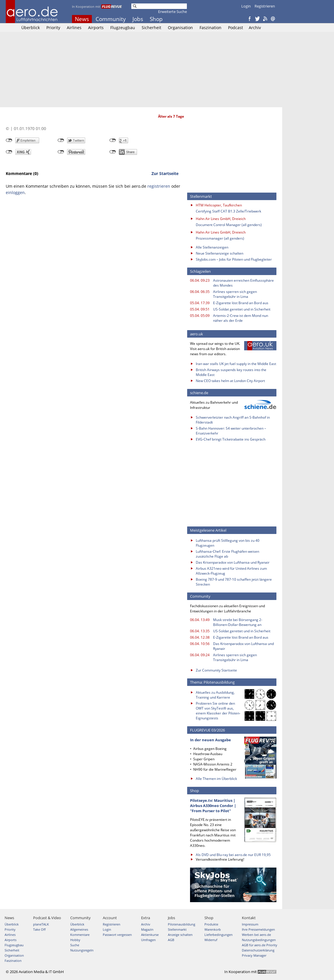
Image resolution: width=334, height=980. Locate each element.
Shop (156, 19)
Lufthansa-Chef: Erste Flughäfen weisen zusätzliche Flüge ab (227, 554)
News (82, 19)
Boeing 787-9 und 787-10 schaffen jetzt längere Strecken (234, 582)
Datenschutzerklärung (258, 950)
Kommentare (80, 934)
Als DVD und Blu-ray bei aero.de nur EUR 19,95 (233, 854)
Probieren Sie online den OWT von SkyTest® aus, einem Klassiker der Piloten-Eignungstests (218, 711)
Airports (96, 27)
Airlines (74, 27)
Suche (74, 945)
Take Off (39, 929)
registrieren (158, 186)
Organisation (180, 27)
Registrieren (265, 6)
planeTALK (41, 924)
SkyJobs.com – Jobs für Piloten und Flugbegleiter (234, 259)
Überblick (30, 27)
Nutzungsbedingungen (259, 940)
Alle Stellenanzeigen (212, 247)
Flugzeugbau (122, 27)
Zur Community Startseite (216, 670)
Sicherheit (151, 27)
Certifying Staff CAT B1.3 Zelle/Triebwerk (228, 211)
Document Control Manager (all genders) (229, 224)
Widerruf (210, 940)
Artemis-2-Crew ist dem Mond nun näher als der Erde (240, 318)
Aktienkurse (150, 934)
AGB (171, 940)
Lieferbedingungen (218, 934)
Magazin (147, 929)
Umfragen (148, 940)
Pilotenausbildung (181, 924)
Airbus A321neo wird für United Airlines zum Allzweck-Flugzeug (231, 571)
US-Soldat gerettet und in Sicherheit (241, 309)
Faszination (210, 27)
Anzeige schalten (180, 934)
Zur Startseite (165, 173)
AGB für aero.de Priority (259, 945)
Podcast (235, 27)
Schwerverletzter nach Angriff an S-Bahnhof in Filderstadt (233, 420)
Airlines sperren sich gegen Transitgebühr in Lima (235, 294)
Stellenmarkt (177, 929)
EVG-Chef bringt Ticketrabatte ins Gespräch (230, 439)
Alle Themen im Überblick (216, 778)
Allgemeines (79, 929)
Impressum (250, 924)
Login (246, 6)
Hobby (75, 940)
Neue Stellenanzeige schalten (219, 253)
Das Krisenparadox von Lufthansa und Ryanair (233, 562)
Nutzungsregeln (82, 950)
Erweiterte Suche (172, 11)
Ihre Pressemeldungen (258, 929)
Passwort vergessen (117, 934)
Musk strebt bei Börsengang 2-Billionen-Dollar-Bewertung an (237, 622)
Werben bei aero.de (256, 934)
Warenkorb (212, 929)
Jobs (137, 19)
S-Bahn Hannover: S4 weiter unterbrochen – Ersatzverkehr (231, 431)
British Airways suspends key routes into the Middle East (231, 372)
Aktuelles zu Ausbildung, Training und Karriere (215, 695)
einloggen (15, 192)
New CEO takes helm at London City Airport (230, 380)
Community (111, 19)
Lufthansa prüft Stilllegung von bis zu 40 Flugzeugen (227, 543)
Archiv (255, 27)
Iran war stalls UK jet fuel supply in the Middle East (236, 363)
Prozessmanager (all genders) (220, 238)
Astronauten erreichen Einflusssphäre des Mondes (243, 283)
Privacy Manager (254, 955)
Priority (53, 27)
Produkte (211, 924)
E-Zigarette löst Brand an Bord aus (240, 302)
